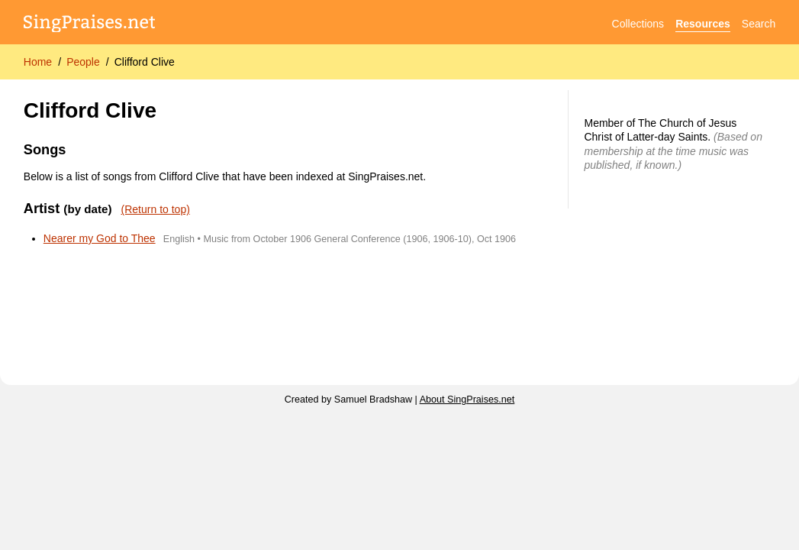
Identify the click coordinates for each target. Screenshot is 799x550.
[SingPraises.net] (90, 24)
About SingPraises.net (467, 399)
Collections (638, 24)
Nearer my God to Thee (99, 238)
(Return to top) (155, 209)
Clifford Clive (144, 62)
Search (758, 24)
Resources (702, 24)
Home (38, 62)
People (83, 62)
